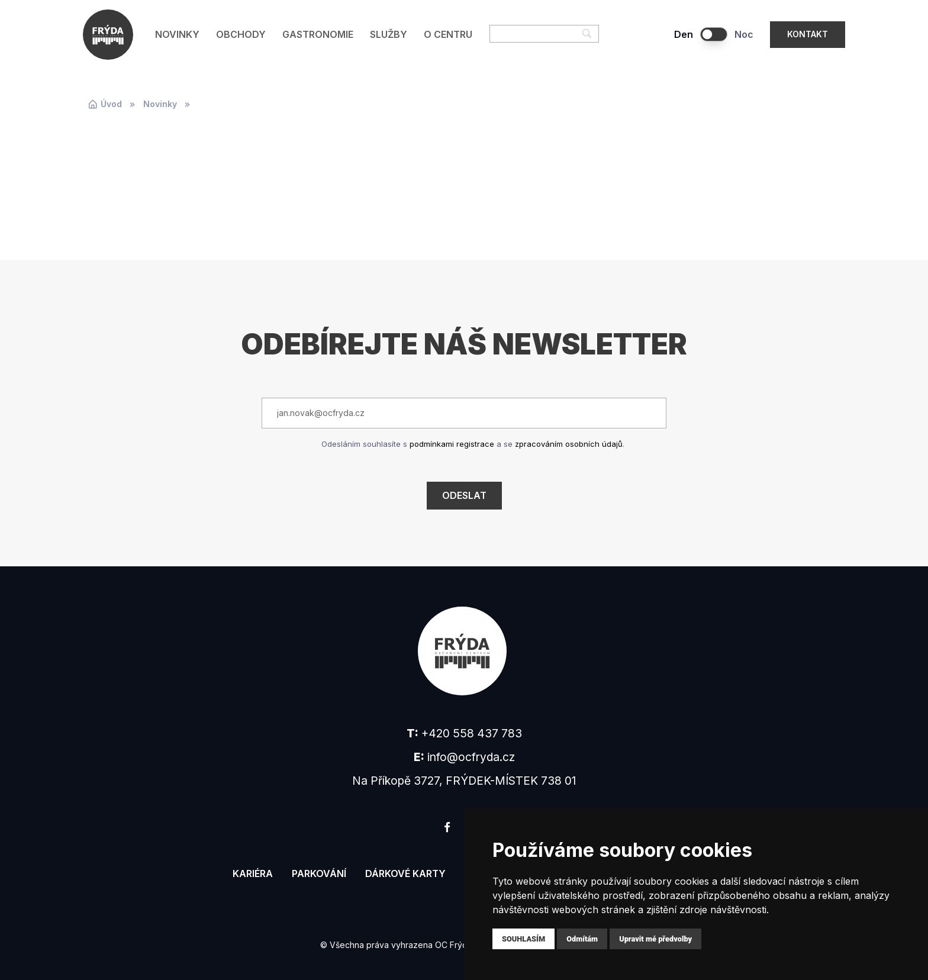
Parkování (319, 873)
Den (683, 34)
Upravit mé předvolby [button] (655, 938)
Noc (743, 34)
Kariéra (253, 873)
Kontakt (807, 34)
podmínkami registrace (452, 444)
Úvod (105, 104)
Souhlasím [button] (523, 938)
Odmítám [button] (582, 938)
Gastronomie (317, 34)
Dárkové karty (405, 873)
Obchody (241, 34)
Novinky (177, 34)
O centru (448, 34)
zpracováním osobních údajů (569, 444)
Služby (388, 34)
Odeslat (464, 495)
